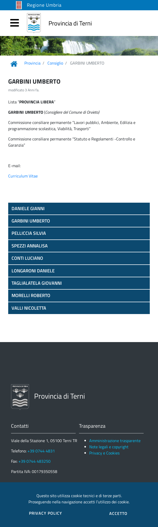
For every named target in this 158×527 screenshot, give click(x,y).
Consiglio (55, 63)
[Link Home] (13, 64)
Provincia (32, 63)
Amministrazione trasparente (115, 440)
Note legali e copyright (109, 447)
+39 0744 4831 (41, 451)
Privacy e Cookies (104, 453)
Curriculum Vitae (23, 176)
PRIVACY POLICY (45, 513)
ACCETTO (118, 513)
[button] (79, 208)
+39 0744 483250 (34, 461)
